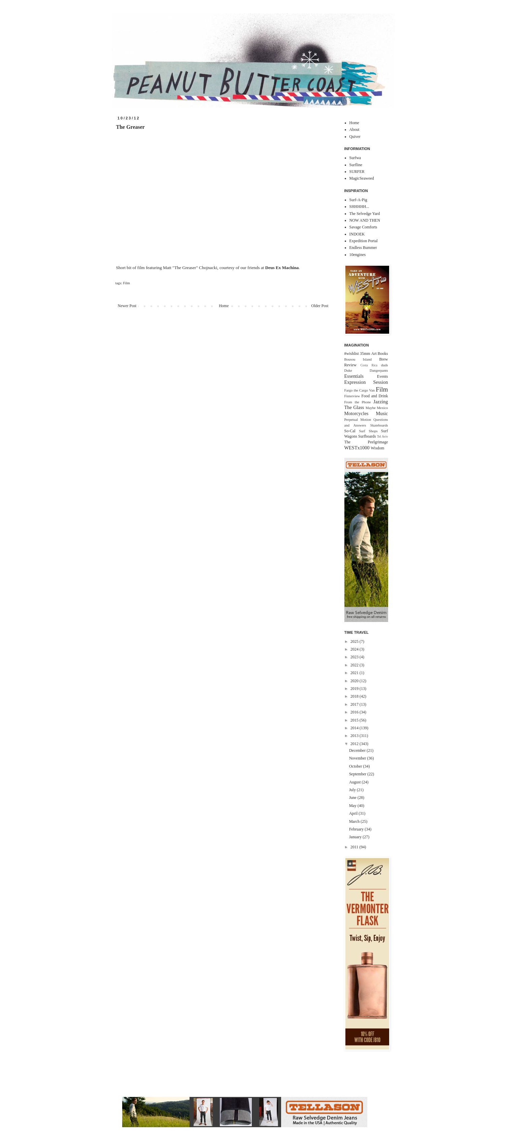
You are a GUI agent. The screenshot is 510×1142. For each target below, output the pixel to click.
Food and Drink (375, 396)
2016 (355, 712)
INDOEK (357, 234)
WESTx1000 (357, 447)
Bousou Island (358, 359)
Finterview (352, 396)
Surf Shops (368, 431)
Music (382, 413)
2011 (355, 847)
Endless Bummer (363, 247)
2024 (355, 649)
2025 (355, 641)
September (358, 774)
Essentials (354, 376)
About (354, 129)
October (356, 766)
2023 (355, 657)
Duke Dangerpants (366, 370)
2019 (355, 688)
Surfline (356, 164)
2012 (355, 743)
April (354, 813)
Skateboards (379, 425)
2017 (355, 704)
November (358, 758)
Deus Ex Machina (282, 267)
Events (382, 376)
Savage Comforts (363, 227)
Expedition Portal (363, 240)
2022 (355, 665)
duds (384, 365)
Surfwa (355, 157)
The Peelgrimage (366, 442)
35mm (365, 353)
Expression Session (366, 382)
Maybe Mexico (377, 408)
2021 (355, 672)
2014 (355, 728)
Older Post (320, 305)
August (355, 782)
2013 (355, 735)
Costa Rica (369, 365)
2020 (355, 680)
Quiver (355, 136)
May (353, 805)
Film (126, 283)
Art (374, 353)
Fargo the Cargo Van (359, 390)
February (357, 829)
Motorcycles (356, 413)
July (353, 789)
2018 (355, 696)
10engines (357, 254)
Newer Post (127, 305)
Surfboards (367, 436)
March (355, 821)
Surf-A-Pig (358, 199)
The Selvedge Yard (364, 213)
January (356, 837)
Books (383, 353)
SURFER (357, 171)
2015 (355, 720)
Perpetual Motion (357, 419)
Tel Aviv (382, 436)
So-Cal (349, 431)
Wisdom (377, 448)
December (358, 750)
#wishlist (351, 353)
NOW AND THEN (364, 220)
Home (224, 305)
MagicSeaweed (361, 178)
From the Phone (357, 402)
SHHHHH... (359, 206)
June (353, 797)
